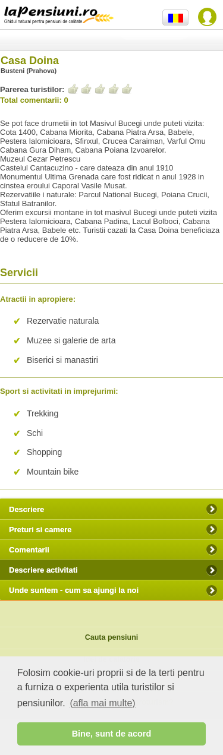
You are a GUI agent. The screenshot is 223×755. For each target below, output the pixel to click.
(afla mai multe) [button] (102, 703)
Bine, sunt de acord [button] (112, 733)
